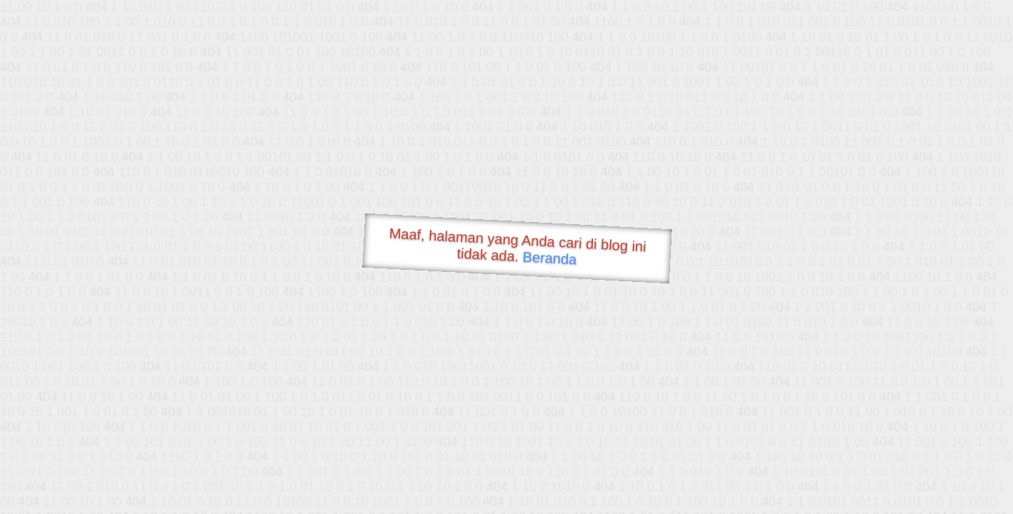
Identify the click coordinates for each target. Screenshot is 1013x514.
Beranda (549, 257)
